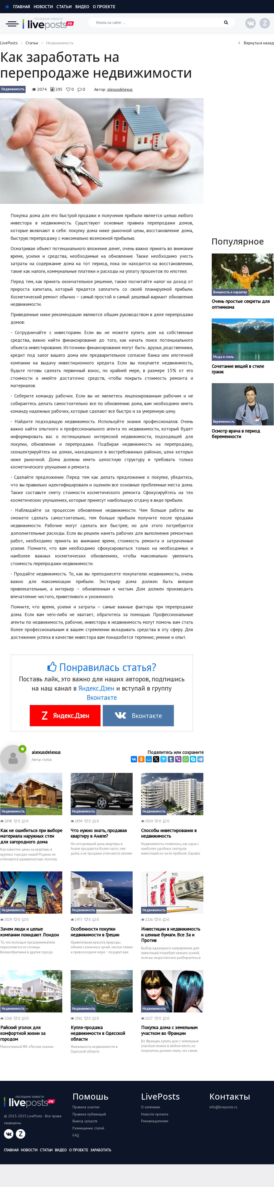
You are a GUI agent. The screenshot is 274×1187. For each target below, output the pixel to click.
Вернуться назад (256, 42)
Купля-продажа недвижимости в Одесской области (98, 1033)
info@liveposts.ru (223, 1107)
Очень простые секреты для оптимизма (241, 304)
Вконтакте (102, 697)
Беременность (223, 421)
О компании (150, 1107)
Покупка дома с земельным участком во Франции (169, 1030)
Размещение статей (88, 1128)
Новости (43, 6)
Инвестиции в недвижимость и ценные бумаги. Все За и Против (170, 934)
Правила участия (86, 1107)
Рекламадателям (154, 1121)
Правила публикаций (89, 1114)
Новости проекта (154, 1114)
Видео (82, 6)
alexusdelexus (120, 89)
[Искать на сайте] (161, 22)
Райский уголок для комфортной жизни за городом (22, 1033)
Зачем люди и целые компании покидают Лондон (29, 931)
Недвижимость (12, 89)
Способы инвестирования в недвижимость (168, 833)
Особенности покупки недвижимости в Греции (95, 931)
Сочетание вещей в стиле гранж (238, 369)
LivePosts (9, 42)
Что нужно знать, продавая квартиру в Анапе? (99, 833)
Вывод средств (85, 1121)
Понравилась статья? (101, 667)
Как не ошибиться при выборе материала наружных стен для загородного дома (31, 836)
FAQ (76, 1135)
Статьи (63, 6)
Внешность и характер (230, 292)
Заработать (100, 1150)
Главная (17, 6)
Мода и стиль (223, 357)
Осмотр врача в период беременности (236, 433)
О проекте (104, 6)
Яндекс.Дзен (96, 688)
